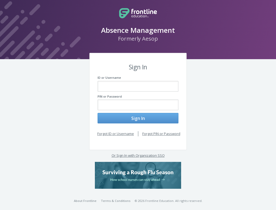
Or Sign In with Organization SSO (138, 152)
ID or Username (109, 78)
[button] (138, 172)
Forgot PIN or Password (161, 130)
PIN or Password (110, 96)
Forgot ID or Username (115, 130)
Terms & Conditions (115, 198)
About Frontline (85, 198)
